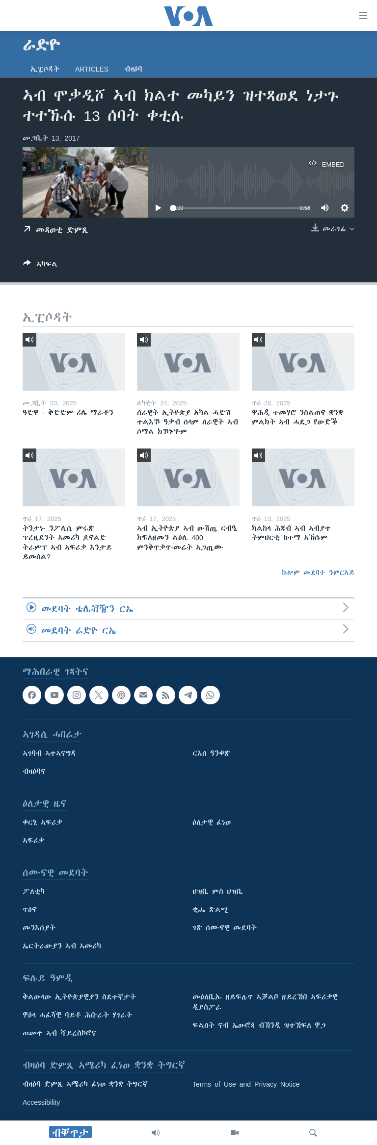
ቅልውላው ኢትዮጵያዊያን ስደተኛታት (79, 997)
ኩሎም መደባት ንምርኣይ (318, 572)
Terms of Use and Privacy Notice (246, 1084)
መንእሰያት (39, 928)
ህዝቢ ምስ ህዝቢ (217, 892)
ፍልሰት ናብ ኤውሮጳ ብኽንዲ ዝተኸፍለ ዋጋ (258, 1025)
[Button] (40, 266)
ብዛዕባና (34, 772)
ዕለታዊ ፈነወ (211, 823)
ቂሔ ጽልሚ (210, 910)
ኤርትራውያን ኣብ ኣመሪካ (62, 946)
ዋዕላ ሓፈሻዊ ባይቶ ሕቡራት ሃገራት (77, 1015)
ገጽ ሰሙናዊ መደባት (224, 928)
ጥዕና (30, 910)
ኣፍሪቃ (33, 841)
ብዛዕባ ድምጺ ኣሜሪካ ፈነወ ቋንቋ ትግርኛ (85, 1084)
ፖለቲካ (34, 892)
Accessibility (41, 1102)
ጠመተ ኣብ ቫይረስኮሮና (59, 1033)
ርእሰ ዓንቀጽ (211, 753)
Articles (91, 69)
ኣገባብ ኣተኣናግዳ (49, 753)
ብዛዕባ (133, 69)
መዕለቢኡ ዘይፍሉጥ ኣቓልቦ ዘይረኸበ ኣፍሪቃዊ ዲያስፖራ (265, 1002)
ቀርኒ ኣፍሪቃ (42, 823)
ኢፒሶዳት (44, 69)
